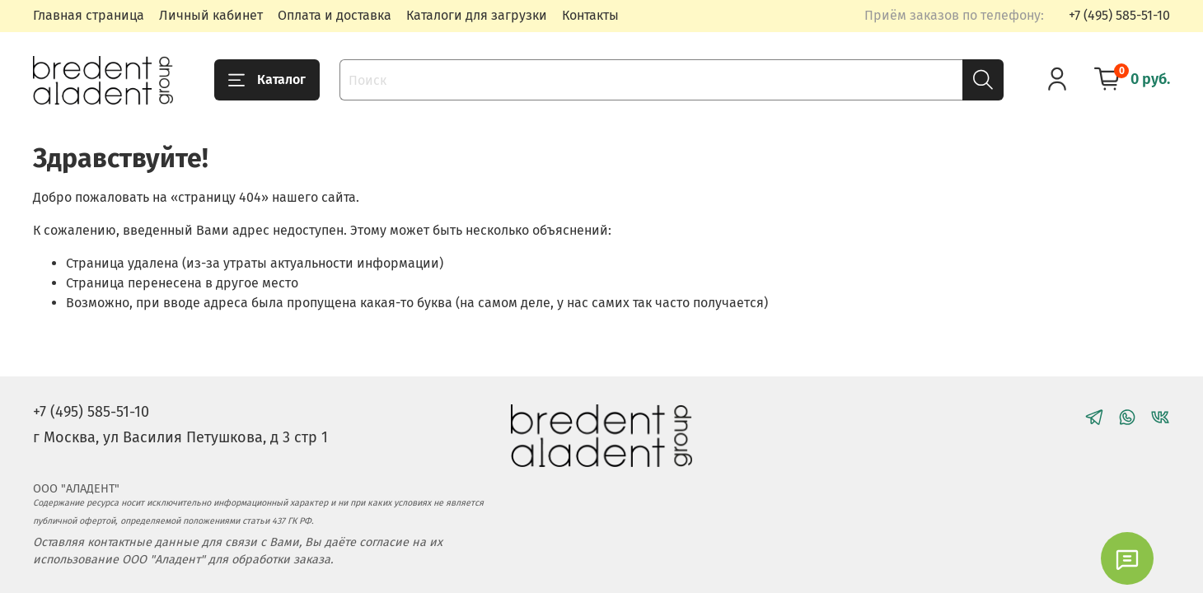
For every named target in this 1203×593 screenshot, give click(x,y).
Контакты (590, 15)
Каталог (267, 80)
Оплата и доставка (334, 15)
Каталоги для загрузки (476, 15)
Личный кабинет (211, 15)
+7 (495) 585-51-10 (1119, 15)
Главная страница (88, 15)
